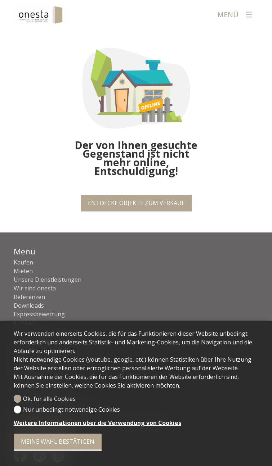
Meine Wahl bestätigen (57, 441)
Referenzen (29, 297)
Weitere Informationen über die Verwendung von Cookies (97, 423)
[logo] (41, 14)
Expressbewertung (39, 314)
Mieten (23, 271)
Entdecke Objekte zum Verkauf (136, 203)
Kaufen (23, 262)
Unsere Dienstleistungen (47, 280)
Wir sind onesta (35, 288)
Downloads (29, 305)
